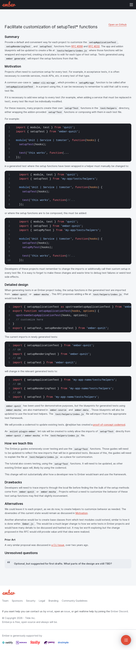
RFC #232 (94, 46)
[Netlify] (7, 644)
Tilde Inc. (30, 618)
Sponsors (17, 600)
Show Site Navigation (131, 4)
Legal (42, 600)
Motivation (81, 513)
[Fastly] (35, 644)
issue (67, 611)
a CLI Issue (57, 545)
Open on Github (117, 24)
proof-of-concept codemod (109, 424)
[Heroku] (21, 644)
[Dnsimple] (63, 644)
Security (30, 600)
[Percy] (49, 644)
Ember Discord (119, 611)
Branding (53, 600)
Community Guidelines (74, 600)
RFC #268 (77, 46)
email (50, 611)
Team (5, 600)
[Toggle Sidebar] (126, 640)
